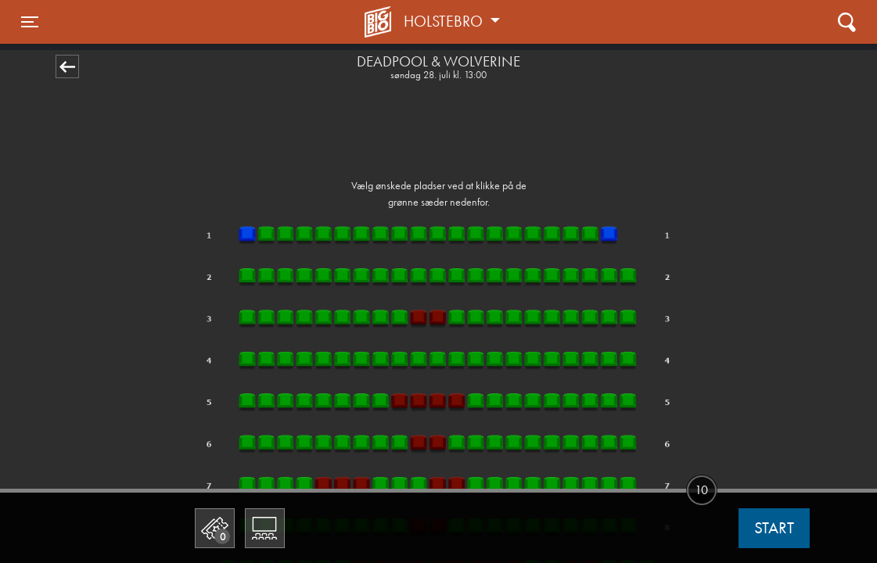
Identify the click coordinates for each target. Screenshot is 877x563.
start (774, 528)
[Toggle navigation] (30, 21)
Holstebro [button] (445, 21)
